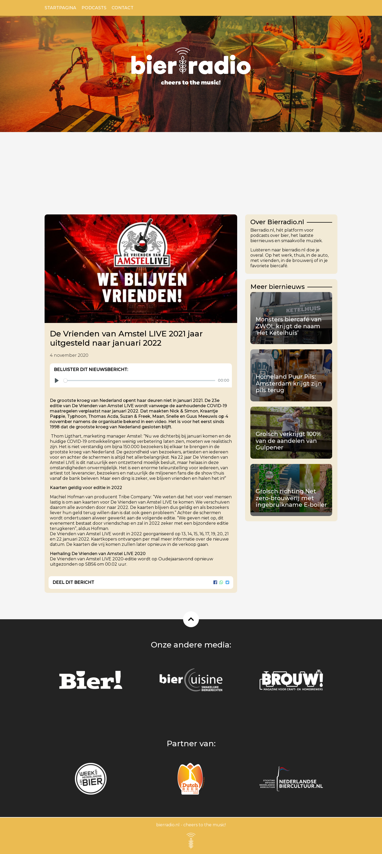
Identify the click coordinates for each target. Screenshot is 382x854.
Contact (122, 7)
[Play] (56, 380)
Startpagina (60, 7)
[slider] (139, 380)
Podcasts (94, 7)
